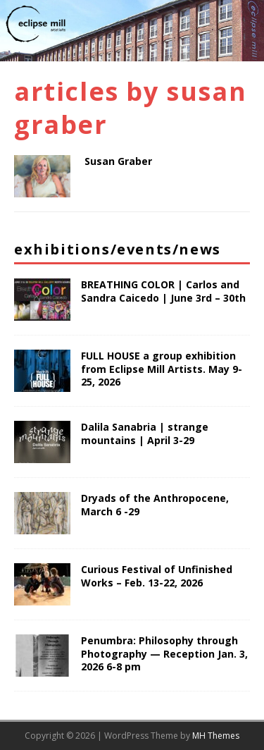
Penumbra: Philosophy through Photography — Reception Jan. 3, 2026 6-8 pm (164, 653)
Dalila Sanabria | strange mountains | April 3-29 (144, 433)
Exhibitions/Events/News (117, 249)
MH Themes (215, 736)
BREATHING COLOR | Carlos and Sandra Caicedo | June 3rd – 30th (163, 291)
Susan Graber (118, 161)
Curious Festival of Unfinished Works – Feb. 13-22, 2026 (156, 575)
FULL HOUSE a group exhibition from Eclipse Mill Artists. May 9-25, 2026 (161, 368)
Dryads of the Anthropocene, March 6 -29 (155, 504)
